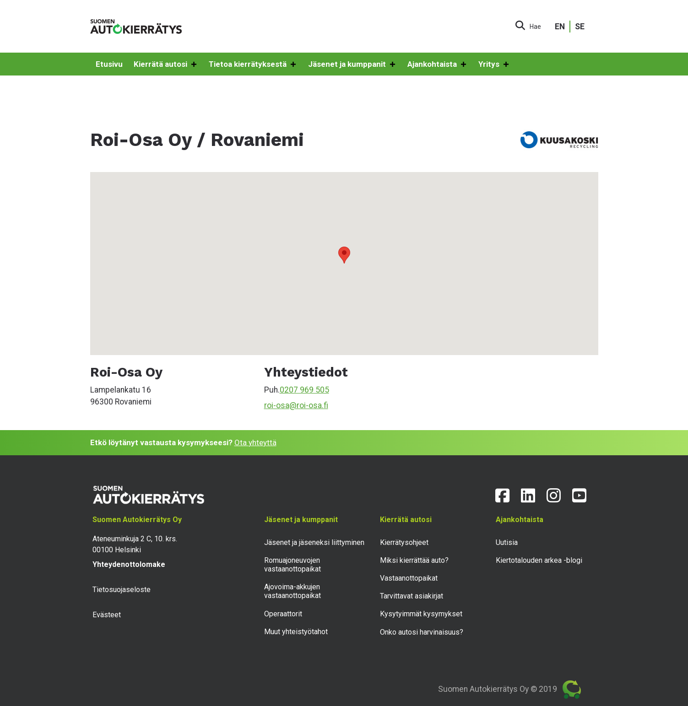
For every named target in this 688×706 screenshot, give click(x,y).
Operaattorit (283, 613)
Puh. (272, 389)
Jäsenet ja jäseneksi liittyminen (314, 542)
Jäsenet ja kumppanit (352, 64)
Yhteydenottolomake (128, 564)
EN (560, 26)
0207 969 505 (304, 389)
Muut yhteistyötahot (296, 631)
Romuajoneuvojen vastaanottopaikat (292, 564)
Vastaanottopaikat (409, 578)
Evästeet (106, 614)
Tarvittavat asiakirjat (411, 596)
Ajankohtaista (437, 64)
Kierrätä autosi (166, 64)
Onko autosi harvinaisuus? (421, 632)
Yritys (494, 64)
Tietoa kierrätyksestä (253, 64)
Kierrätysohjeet (404, 542)
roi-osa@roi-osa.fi (296, 405)
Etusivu (109, 64)
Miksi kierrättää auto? (414, 560)
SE (580, 26)
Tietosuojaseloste (121, 589)
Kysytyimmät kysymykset (421, 613)
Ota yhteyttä (255, 442)
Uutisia (507, 542)
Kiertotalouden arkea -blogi (539, 560)
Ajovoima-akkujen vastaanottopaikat (292, 591)
